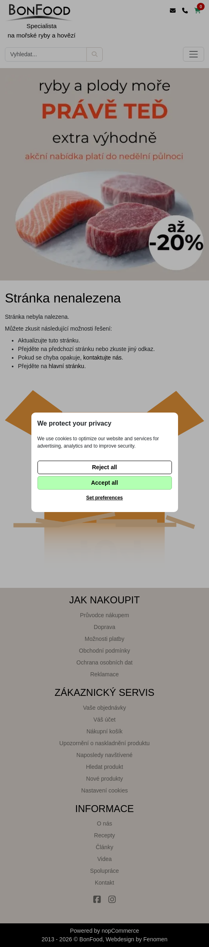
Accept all (104, 482)
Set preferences (104, 498)
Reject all (104, 467)
